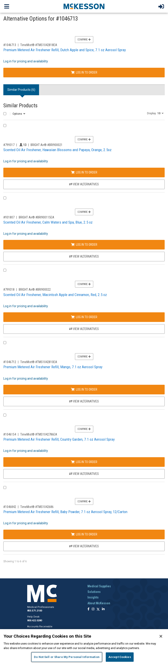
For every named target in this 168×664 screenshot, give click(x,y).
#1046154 (9, 434)
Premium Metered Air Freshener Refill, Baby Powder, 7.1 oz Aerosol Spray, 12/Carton (65, 512)
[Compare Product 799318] (4, 270)
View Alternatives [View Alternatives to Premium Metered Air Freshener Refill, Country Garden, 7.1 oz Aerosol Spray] (84, 474)
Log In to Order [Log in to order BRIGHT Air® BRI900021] (84, 172)
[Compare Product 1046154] (4, 415)
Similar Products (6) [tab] (21, 89)
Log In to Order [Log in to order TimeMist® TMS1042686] (84, 534)
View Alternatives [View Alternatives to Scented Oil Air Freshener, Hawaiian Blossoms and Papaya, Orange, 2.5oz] (84, 184)
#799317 (9, 145)
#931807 (9, 217)
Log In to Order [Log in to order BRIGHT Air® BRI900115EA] (84, 244)
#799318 (9, 289)
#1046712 (9, 362)
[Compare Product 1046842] (4, 487)
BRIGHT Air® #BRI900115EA (36, 217)
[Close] (161, 636)
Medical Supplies (99, 586)
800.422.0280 (34, 620)
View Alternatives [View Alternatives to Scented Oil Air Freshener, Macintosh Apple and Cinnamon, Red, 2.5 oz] (84, 329)
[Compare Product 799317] (4, 125)
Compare (84, 39)
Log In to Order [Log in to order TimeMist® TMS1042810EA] (84, 389)
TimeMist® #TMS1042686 (37, 507)
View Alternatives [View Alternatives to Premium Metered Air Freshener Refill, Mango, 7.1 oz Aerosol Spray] (84, 401)
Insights (93, 597)
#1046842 (9, 507)
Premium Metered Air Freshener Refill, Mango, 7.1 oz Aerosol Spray (52, 367)
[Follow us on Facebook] (88, 609)
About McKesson (98, 603)
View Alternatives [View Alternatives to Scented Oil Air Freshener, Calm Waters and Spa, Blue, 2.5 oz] (84, 256)
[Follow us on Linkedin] (103, 609)
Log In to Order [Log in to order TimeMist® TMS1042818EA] (84, 72)
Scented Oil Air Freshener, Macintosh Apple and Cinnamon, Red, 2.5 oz (55, 294)
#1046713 (9, 45)
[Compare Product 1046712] (4, 342)
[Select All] (4, 113)
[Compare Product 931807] (4, 198)
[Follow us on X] (98, 609)
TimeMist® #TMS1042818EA (38, 45)
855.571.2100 (34, 610)
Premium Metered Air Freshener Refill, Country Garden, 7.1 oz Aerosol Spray (59, 439)
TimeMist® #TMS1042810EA (38, 362)
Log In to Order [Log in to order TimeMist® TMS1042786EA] (84, 462)
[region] (84, 646)
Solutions (94, 592)
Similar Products (20, 105)
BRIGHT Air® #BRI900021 (46, 145)
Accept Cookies (119, 657)
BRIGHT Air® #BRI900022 (35, 289)
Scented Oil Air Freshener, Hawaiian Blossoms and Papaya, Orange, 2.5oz (57, 150)
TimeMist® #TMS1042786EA (38, 434)
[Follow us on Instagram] (93, 609)
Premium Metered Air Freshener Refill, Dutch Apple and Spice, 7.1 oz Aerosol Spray (64, 50)
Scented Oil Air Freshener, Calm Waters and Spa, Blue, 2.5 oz (48, 222)
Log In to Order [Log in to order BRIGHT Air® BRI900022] (84, 317)
